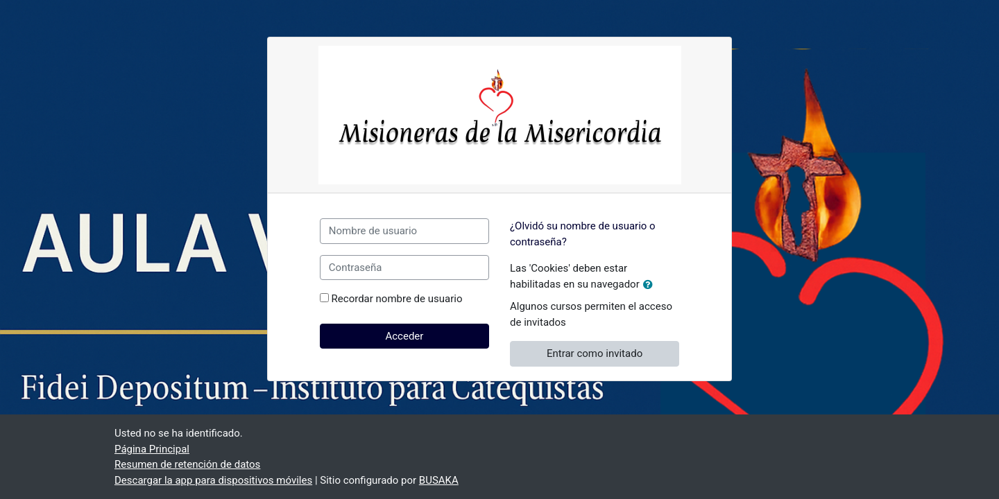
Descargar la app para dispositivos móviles (213, 480)
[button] (651, 285)
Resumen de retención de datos (187, 464)
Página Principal (151, 449)
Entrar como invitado (594, 353)
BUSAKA (439, 480)
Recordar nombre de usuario (397, 298)
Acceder (404, 336)
